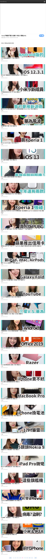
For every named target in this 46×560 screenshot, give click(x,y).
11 (32, 557)
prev (10, 557)
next (35, 557)
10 (29, 557)
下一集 (41, 35)
